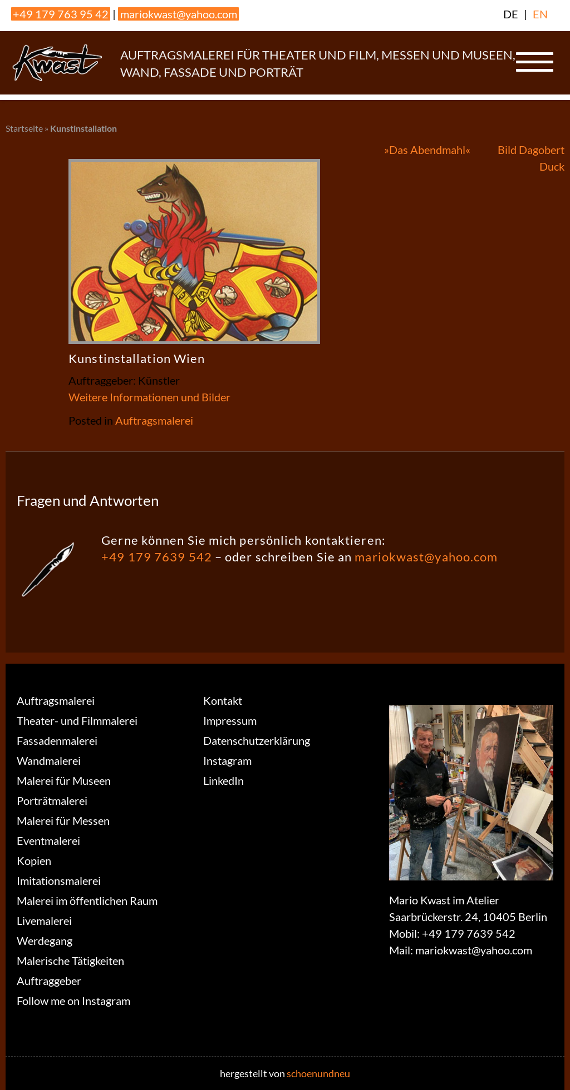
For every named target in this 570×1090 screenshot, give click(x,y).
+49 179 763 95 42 (61, 14)
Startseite (24, 128)
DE (510, 14)
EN (540, 14)
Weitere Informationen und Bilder (149, 397)
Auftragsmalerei (154, 420)
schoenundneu (318, 1073)
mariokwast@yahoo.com (178, 14)
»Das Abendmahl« (427, 149)
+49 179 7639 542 (156, 556)
